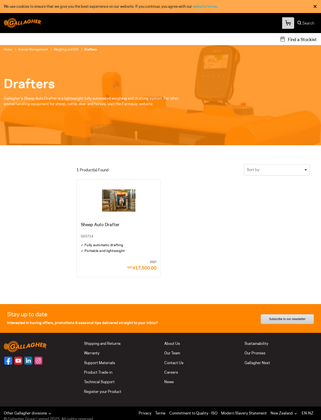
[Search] (306, 24)
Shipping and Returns (102, 343)
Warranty (92, 353)
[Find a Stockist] (298, 39)
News (169, 381)
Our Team (172, 353)
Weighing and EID (66, 49)
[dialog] (160, 6)
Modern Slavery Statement (244, 413)
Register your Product (102, 391)
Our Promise (255, 353)
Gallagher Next (257, 362)
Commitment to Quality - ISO (193, 413)
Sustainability (256, 343)
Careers (171, 372)
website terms (205, 6)
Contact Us (174, 362)
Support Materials (99, 362)
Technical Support (99, 381)
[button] (285, 413)
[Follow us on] (8, 360)
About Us (172, 343)
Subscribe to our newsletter (287, 319)
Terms (160, 413)
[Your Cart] (288, 23)
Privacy (145, 413)
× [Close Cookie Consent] (315, 6)
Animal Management (33, 49)
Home (8, 49)
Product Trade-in (98, 372)
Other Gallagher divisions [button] (28, 413)
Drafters (90, 49)
